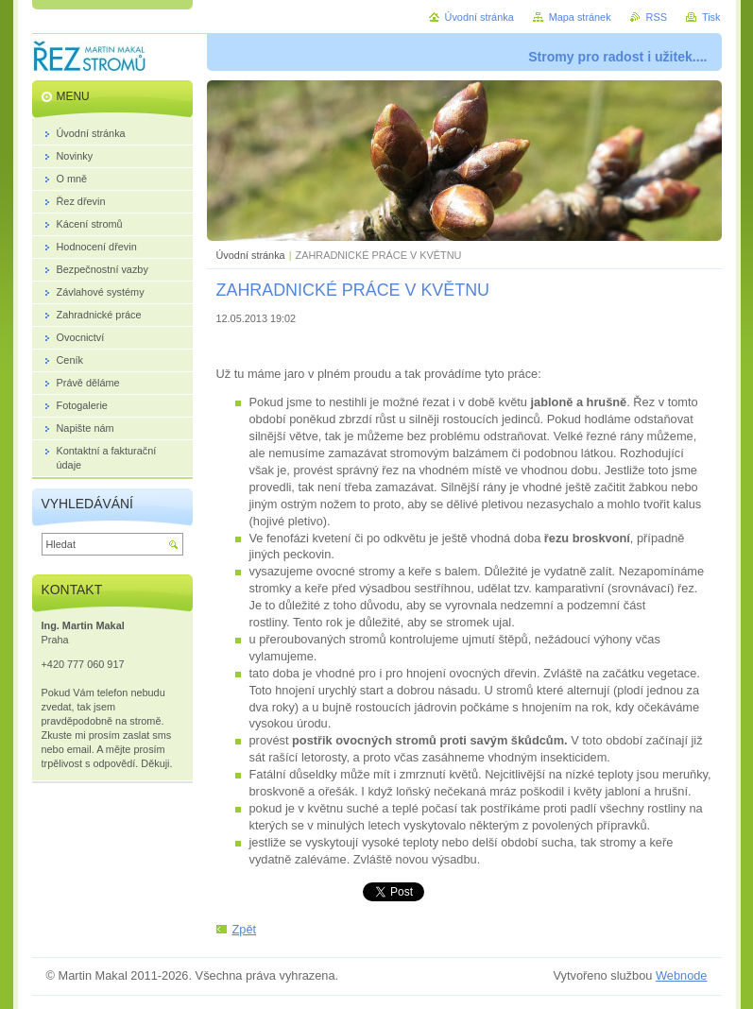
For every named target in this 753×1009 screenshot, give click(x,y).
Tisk (711, 17)
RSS (656, 17)
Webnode (682, 975)
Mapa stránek (580, 17)
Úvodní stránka (250, 255)
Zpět (244, 929)
